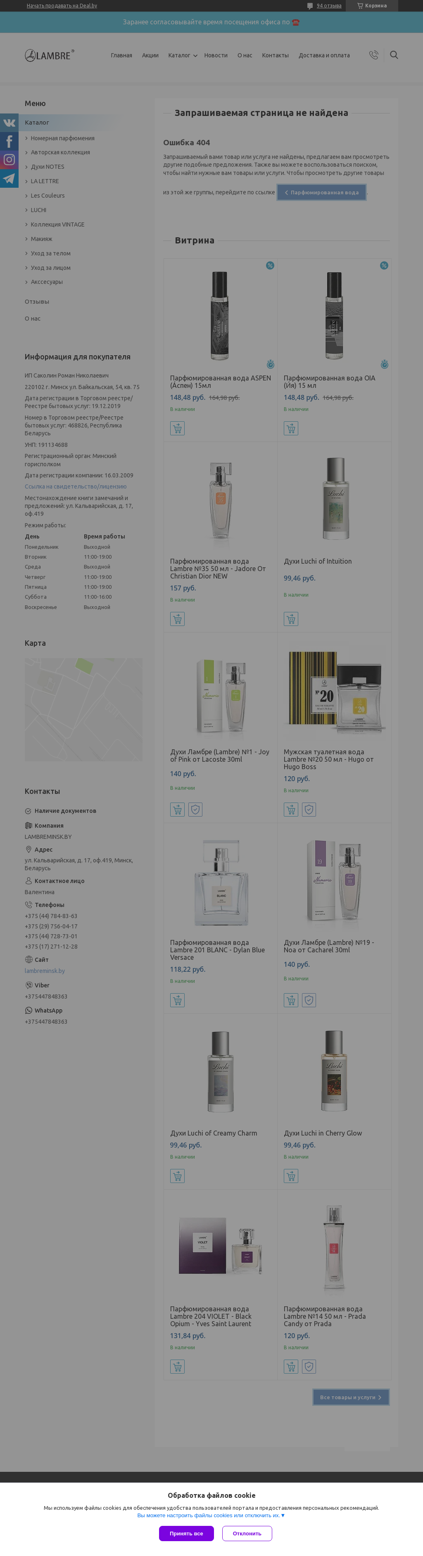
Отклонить (247, 1533)
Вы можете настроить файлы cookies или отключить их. (208, 1515)
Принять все (186, 1533)
